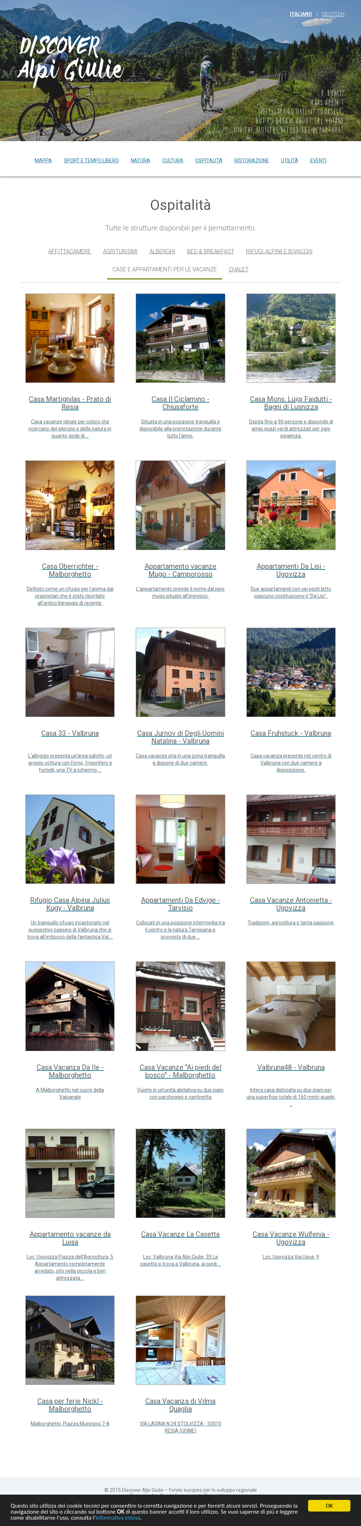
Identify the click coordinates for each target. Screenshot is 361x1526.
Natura (140, 160)
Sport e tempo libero (91, 160)
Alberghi (162, 251)
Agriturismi (120, 251)
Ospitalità (208, 160)
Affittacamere (69, 251)
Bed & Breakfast (210, 251)
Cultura (172, 160)
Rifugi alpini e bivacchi (279, 251)
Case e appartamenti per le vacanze (164, 269)
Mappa (43, 160)
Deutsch (333, 14)
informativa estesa (118, 1518)
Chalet (239, 269)
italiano (301, 14)
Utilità (289, 160)
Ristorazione (251, 160)
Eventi (318, 160)
